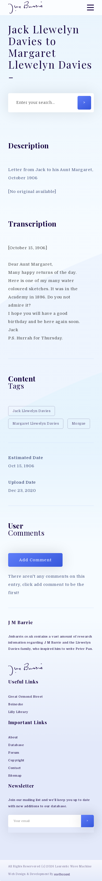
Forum (13, 752)
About (13, 737)
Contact (14, 768)
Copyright (16, 760)
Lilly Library (18, 712)
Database (16, 745)
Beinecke (15, 704)
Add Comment (35, 559)
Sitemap (15, 775)
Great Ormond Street (25, 696)
